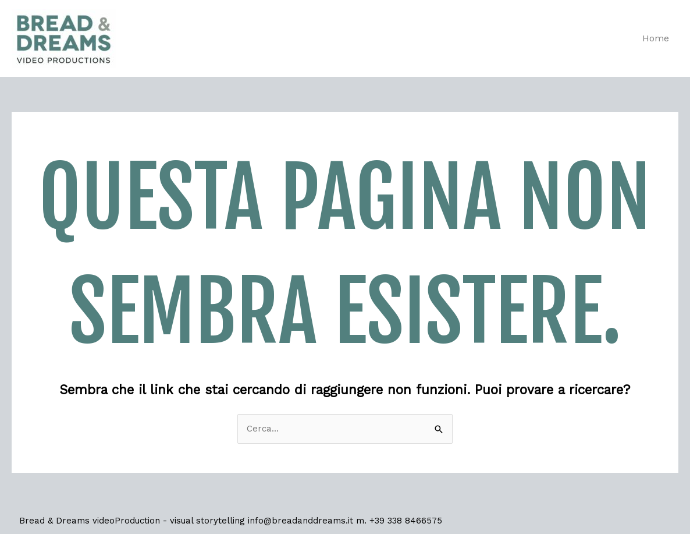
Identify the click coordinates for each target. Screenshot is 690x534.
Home (655, 38)
